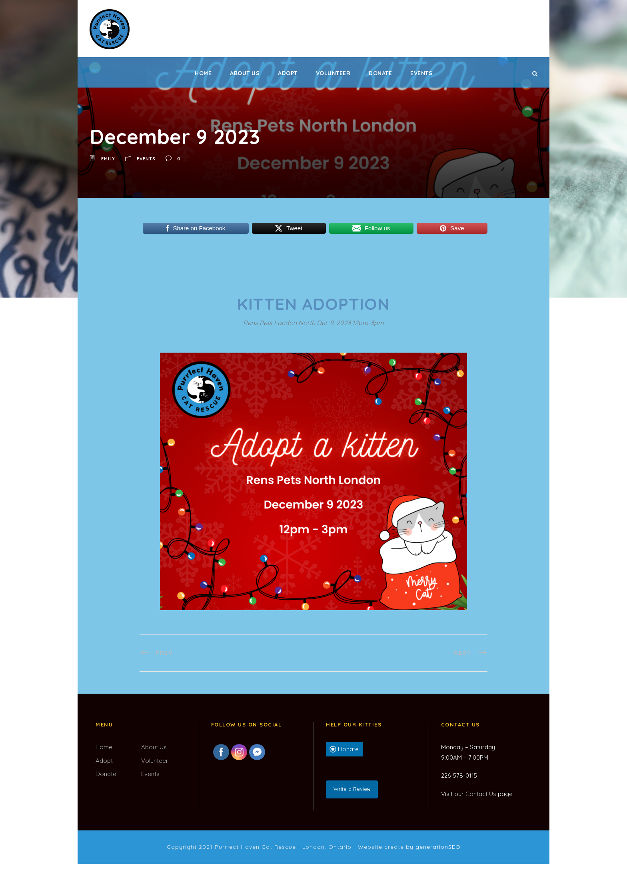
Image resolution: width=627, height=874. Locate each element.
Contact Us (480, 794)
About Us (245, 73)
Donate (380, 73)
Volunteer (333, 73)
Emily (108, 159)
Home (203, 73)
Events (421, 73)
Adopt (288, 73)
